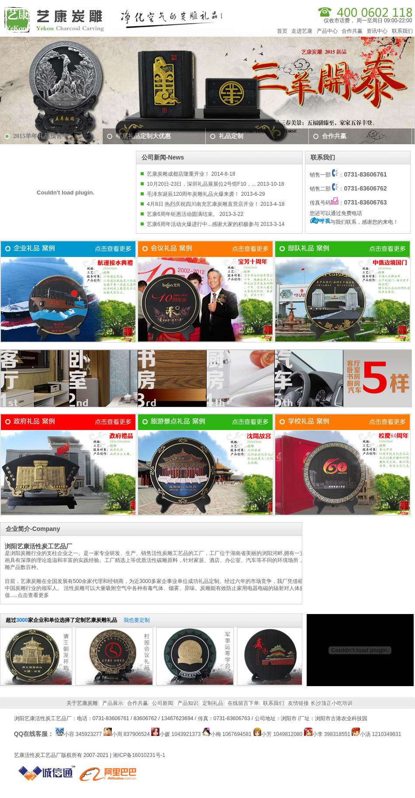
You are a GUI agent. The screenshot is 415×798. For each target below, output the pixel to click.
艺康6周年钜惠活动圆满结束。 (182, 214)
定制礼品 (212, 703)
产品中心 (327, 31)
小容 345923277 (83, 734)
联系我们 (402, 31)
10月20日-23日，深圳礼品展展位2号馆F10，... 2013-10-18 (215, 184)
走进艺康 (301, 31)
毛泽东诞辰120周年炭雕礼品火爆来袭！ (193, 194)
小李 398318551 (331, 734)
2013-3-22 (230, 214)
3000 (22, 620)
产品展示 (112, 703)
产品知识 (187, 703)
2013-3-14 (271, 224)
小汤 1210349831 (380, 734)
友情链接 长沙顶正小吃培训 (320, 703)
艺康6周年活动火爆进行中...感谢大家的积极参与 (203, 224)
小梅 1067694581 (231, 734)
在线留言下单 (243, 703)
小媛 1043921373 (180, 734)
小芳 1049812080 (281, 734)
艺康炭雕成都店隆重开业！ (178, 174)
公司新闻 (162, 703)
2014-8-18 (222, 174)
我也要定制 (137, 620)
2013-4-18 (271, 204)
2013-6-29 (252, 194)
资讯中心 (377, 31)
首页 (282, 31)
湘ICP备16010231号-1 (139, 755)
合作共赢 (352, 31)
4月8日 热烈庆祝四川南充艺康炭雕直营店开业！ (203, 204)
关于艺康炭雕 (82, 703)
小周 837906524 (131, 734)
